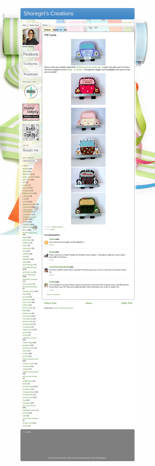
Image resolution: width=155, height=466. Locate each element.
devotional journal (30, 233)
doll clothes (27, 240)
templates (27, 403)
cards (52, 229)
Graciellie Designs (30, 267)
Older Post (126, 303)
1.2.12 (51, 260)
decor (25, 230)
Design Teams (34, 25)
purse (25, 351)
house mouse (28, 284)
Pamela (52, 282)
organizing (27, 327)
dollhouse (26, 243)
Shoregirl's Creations (49, 14)
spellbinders (27, 381)
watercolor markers (30, 418)
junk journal (27, 300)
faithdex (26, 254)
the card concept (29, 406)
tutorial (26, 413)
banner (25, 185)
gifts (24, 262)
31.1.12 (51, 245)
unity (25, 416)
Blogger (103, 458)
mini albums (28, 319)
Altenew (26, 169)
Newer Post (50, 303)
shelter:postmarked (30, 372)
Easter (25, 246)
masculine (27, 316)
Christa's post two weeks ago (88, 67)
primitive (26, 345)
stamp (25, 384)
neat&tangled (28, 324)
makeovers (27, 313)
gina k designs (28, 265)
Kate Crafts (27, 302)
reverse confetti (29, 364)
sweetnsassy (28, 397)
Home (24, 25)
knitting (26, 305)
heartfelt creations (30, 279)
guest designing (29, 275)
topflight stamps (29, 410)
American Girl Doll (30, 177)
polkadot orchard (29, 338)
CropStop (26, 225)
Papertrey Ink (28, 330)
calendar (26, 196)
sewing (25, 369)
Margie (52, 252)
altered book (27, 174)
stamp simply (28, 386)
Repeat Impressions (31, 359)
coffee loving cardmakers (28, 211)
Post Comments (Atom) (64, 308)
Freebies (45, 25)
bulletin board (28, 193)
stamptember (28, 395)
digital (25, 237)
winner (25, 426)
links (24, 310)
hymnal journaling (30, 287)
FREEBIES (26, 259)
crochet (26, 222)
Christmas (27, 207)
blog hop (26, 188)
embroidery (27, 248)
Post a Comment (53, 294)
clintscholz (85, 458)
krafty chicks (28, 308)
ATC (24, 182)
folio (24, 256)
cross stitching (29, 227)
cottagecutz (27, 214)
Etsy (24, 251)
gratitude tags (28, 272)
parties (25, 332)
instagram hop (29, 291)
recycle (25, 356)
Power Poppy (28, 343)
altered (25, 171)
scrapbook (27, 366)
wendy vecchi (28, 423)
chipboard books (29, 204)
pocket (25, 335)
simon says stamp (30, 376)
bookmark (27, 191)
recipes (25, 353)
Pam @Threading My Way (59, 267)
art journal (27, 180)
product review (28, 348)
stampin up (27, 389)
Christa (52, 239)
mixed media (28, 321)
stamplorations (29, 392)
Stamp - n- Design (74, 70)
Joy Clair (26, 297)
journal (25, 294)
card (24, 199)
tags (24, 400)
